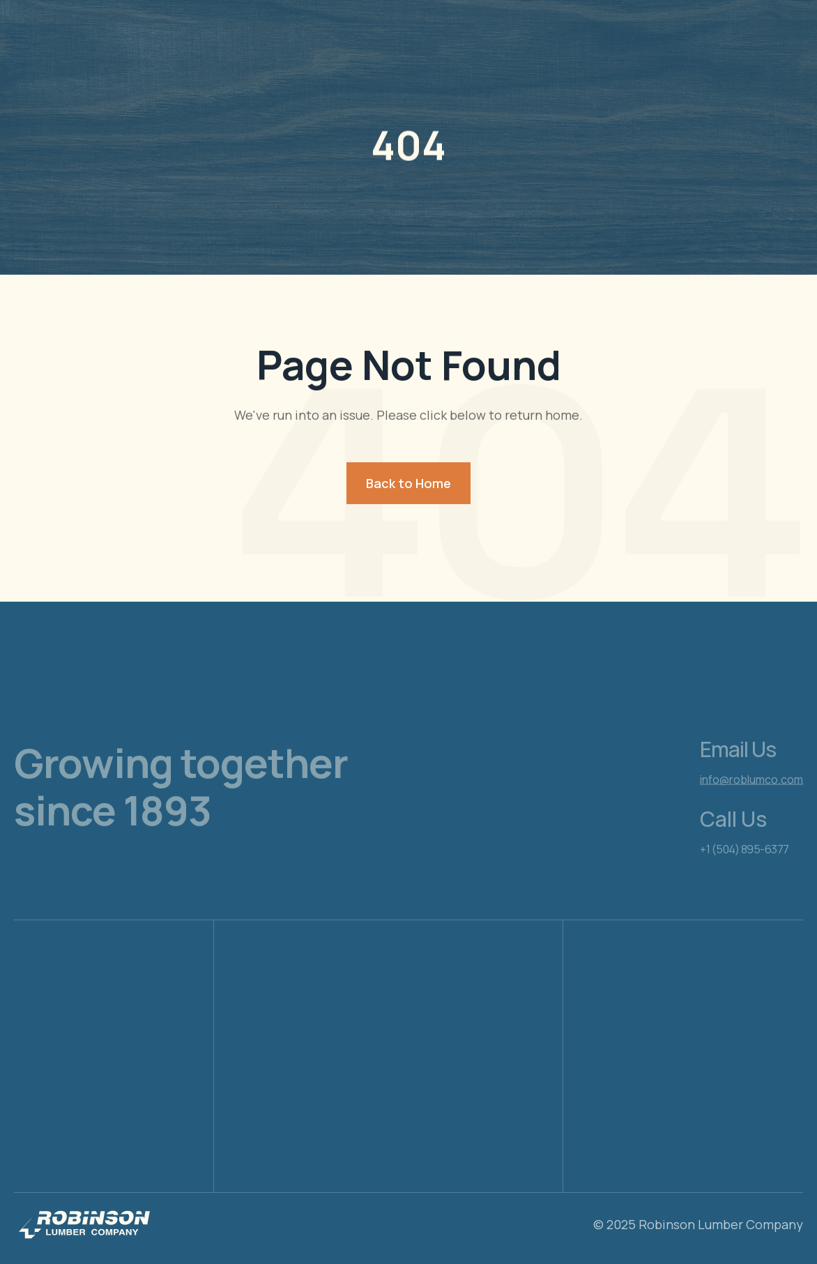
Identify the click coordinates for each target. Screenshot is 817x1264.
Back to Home (408, 483)
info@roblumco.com (751, 805)
